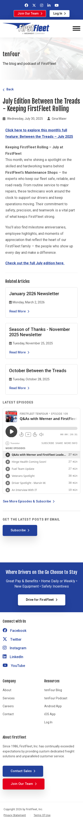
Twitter (12, 639)
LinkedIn (13, 657)
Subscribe (18, 530)
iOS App (50, 714)
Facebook (14, 631)
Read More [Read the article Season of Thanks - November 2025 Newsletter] (17, 352)
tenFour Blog (53, 690)
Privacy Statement (15, 815)
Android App (53, 706)
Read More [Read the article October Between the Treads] (17, 388)
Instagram (14, 648)
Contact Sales (21, 771)
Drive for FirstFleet (40, 600)
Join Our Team (28, 13)
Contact (8, 714)
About (7, 690)
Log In (57, 13)
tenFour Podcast (55, 698)
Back (10, 89)
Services (9, 698)
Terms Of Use (42, 815)
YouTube (14, 666)
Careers (8, 706)
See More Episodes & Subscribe (27, 501)
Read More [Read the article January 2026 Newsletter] (17, 311)
